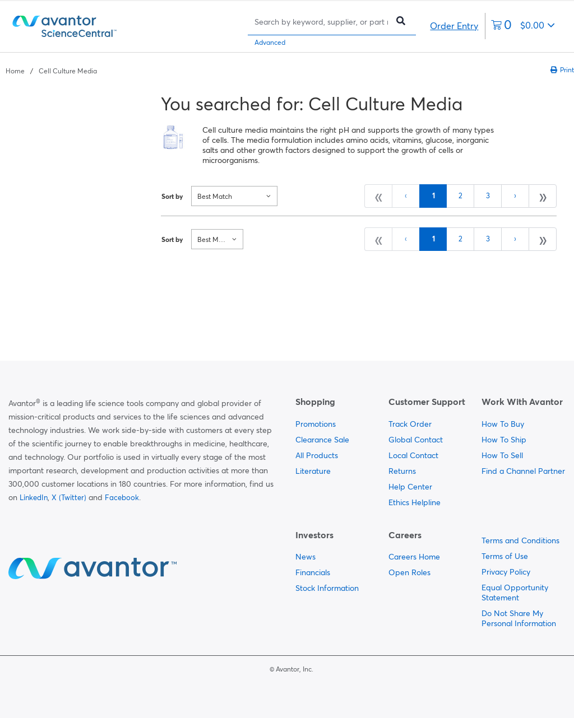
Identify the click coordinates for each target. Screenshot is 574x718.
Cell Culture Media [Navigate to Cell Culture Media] (68, 71)
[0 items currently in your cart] (523, 26)
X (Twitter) (69, 497)
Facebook (122, 497)
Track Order (410, 424)
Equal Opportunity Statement (515, 592)
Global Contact (415, 440)
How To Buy (503, 424)
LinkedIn (34, 497)
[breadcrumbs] (51, 70)
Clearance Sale (322, 440)
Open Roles (409, 572)
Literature (313, 471)
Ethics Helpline (414, 502)
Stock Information (327, 588)
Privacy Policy (506, 572)
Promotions (315, 424)
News (305, 557)
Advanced (269, 42)
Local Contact (413, 455)
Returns (402, 471)
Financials (312, 572)
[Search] (320, 21)
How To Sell (502, 455)
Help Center (410, 487)
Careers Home (414, 557)
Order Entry (454, 25)
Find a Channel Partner (523, 471)
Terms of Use (505, 556)
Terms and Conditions (520, 540)
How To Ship (504, 440)
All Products (316, 455)
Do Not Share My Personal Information (519, 618)
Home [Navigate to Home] (15, 71)
